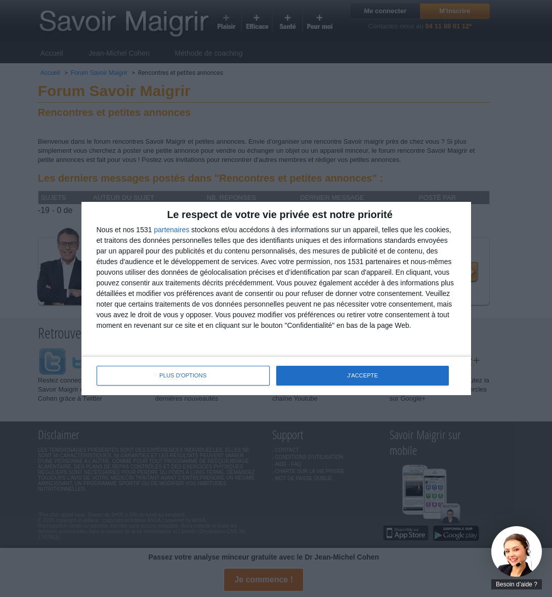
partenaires (171, 229)
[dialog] (276, 298)
